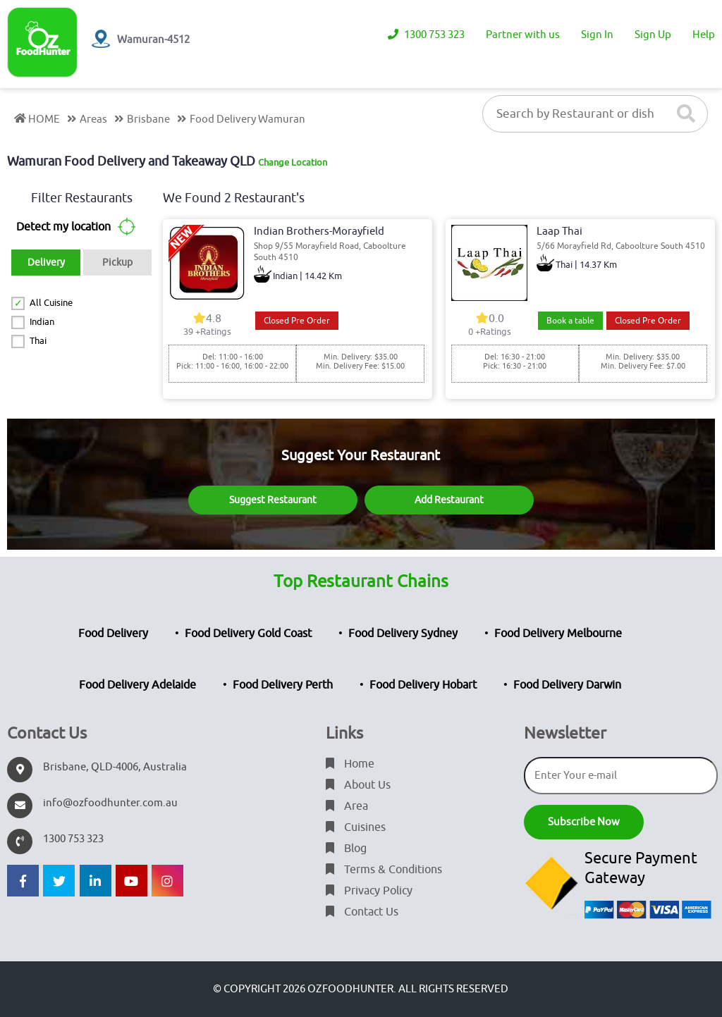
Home (350, 764)
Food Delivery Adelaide (137, 685)
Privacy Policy (369, 891)
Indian (42, 322)
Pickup (117, 263)
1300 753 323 (426, 35)
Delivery (46, 263)
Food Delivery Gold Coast (248, 634)
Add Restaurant (449, 500)
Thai (38, 341)
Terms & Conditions (384, 870)
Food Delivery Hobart (423, 685)
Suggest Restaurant (273, 500)
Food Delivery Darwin (567, 685)
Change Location (292, 162)
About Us (358, 785)
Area (347, 806)
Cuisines (356, 827)
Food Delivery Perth (283, 685)
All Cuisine (51, 303)
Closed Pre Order (297, 320)
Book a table (570, 320)
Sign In (597, 35)
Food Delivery (113, 634)
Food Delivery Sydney (403, 634)
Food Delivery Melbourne (558, 634)
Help (703, 35)
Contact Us (362, 912)
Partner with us (523, 35)
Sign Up (653, 35)
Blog (346, 849)
